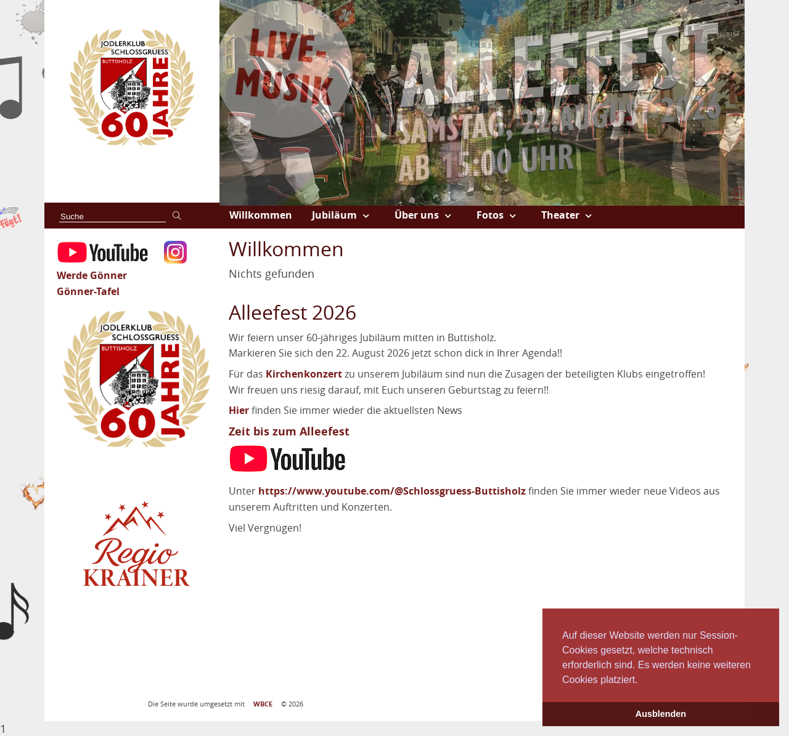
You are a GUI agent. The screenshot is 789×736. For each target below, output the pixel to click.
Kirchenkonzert (304, 374)
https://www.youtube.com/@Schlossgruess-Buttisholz (392, 491)
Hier (239, 410)
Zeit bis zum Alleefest (289, 431)
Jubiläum (334, 215)
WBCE (262, 704)
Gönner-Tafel (88, 291)
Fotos (490, 215)
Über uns (416, 215)
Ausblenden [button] (661, 714)
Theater (560, 215)
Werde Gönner (92, 275)
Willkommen (260, 215)
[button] (642, 680)
